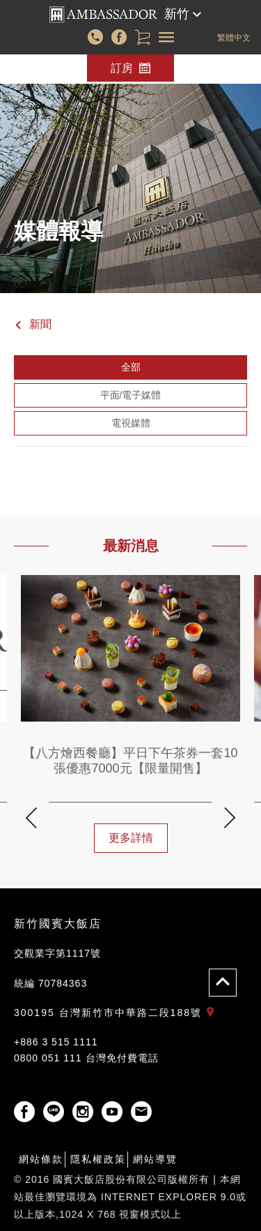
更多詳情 (131, 838)
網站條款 (41, 1159)
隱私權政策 (98, 1159)
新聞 (33, 324)
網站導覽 (155, 1159)
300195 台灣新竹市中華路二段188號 (117, 1012)
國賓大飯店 (103, 14)
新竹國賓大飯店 (58, 924)
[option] (130, 720)
